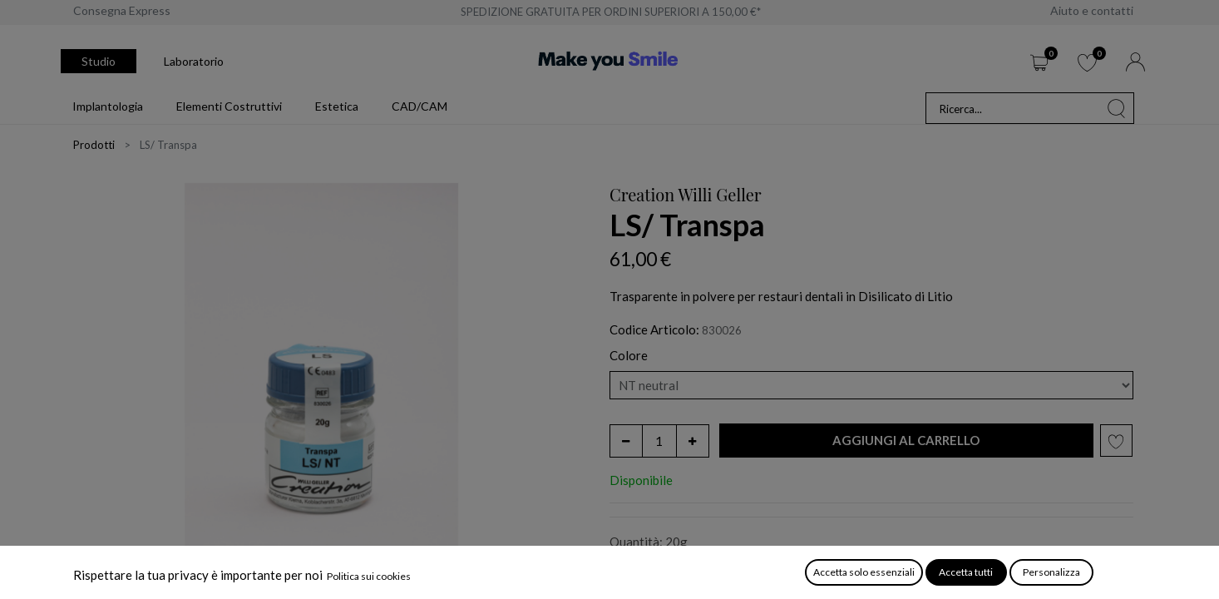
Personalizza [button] (1051, 572)
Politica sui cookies (369, 576)
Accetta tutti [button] (966, 572)
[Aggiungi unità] (692, 441)
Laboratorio (194, 61)
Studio (98, 61)
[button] (906, 440)
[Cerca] (1116, 108)
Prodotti (94, 144)
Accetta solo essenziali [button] (864, 572)
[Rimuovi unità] (626, 441)
